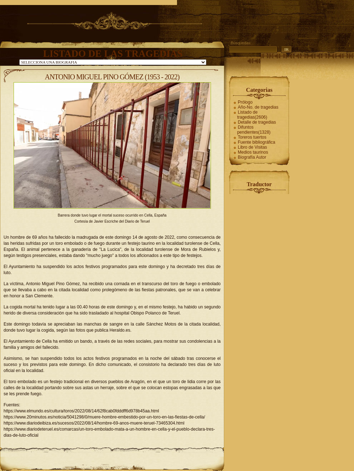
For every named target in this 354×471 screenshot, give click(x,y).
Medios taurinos (253, 152)
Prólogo (245, 102)
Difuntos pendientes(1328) (253, 130)
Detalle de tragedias (257, 122)
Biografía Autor (252, 157)
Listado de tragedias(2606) (252, 115)
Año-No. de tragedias (258, 107)
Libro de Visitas (252, 147)
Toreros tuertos (252, 137)
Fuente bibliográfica (256, 142)
